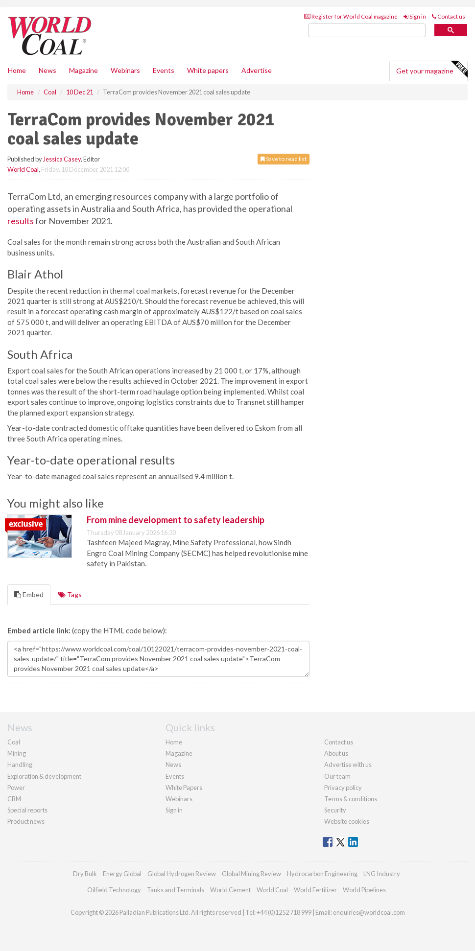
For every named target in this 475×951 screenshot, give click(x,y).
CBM (14, 799)
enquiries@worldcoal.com (369, 912)
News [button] (47, 70)
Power (16, 787)
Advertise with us (348, 764)
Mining (16, 753)
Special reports (27, 810)
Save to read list (284, 158)
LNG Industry (381, 874)
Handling (19, 764)
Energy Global (122, 874)
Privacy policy (343, 787)
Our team (337, 776)
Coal (13, 742)
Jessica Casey (62, 159)
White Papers (184, 787)
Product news (26, 821)
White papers (208, 70)
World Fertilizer (315, 890)
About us (336, 753)
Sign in (415, 16)
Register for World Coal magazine (351, 16)
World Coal (23, 169)
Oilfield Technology (114, 890)
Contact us (448, 16)
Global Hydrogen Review (181, 874)
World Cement (230, 890)
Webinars (125, 70)
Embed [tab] (29, 594)
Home (17, 70)
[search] (367, 30)
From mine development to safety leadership (175, 519)
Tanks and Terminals (175, 890)
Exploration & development (44, 776)
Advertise (256, 70)
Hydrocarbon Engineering (322, 874)
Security (335, 810)
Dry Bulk (85, 874)
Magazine (83, 70)
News (173, 764)
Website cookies (346, 821)
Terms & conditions (350, 799)
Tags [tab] (70, 594)
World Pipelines (364, 890)
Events (163, 70)
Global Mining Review (251, 874)
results (20, 220)
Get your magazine (431, 69)
